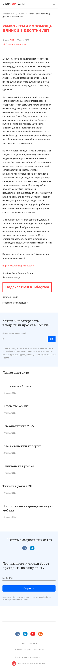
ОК (51, 339)
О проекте (32, 643)
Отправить (29, 588)
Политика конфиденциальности (29, 649)
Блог (23, 643)
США (12, 40)
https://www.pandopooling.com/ (18, 265)
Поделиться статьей (14, 44)
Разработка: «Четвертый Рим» (32, 663)
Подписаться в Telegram (27, 287)
